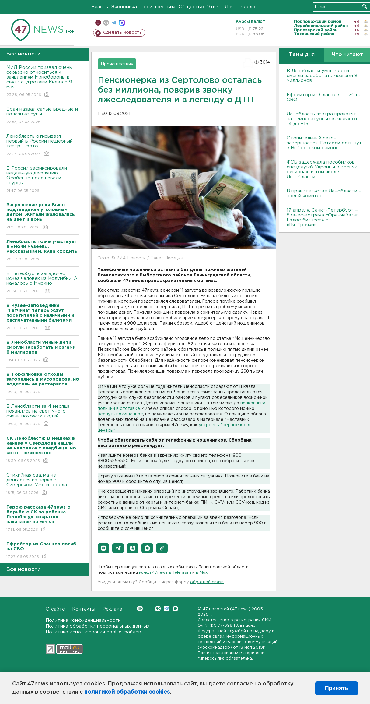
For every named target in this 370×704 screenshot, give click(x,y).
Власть (99, 7)
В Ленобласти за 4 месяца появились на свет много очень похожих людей (42, 415)
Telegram (166, 608)
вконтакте (106, 23)
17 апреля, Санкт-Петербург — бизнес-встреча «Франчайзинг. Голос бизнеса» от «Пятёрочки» (323, 217)
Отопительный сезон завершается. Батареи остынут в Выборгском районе (324, 143)
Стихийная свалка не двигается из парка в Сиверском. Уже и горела (42, 484)
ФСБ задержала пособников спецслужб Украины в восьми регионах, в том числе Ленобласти (322, 169)
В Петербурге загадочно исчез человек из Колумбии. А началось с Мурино (42, 283)
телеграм (114, 23)
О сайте (55, 609)
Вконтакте (140, 608)
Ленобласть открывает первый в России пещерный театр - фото (42, 145)
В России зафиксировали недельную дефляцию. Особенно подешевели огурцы (42, 179)
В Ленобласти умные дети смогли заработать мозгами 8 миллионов (322, 76)
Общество (191, 7)
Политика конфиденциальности (83, 620)
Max (175, 608)
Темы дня (302, 54)
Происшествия (157, 7)
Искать (364, 6)
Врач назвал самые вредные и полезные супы (42, 116)
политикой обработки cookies (127, 692)
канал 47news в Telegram (165, 572)
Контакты (83, 609)
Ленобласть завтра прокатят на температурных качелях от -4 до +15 (322, 119)
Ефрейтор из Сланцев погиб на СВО (324, 97)
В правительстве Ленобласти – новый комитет (324, 193)
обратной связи (207, 582)
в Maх (202, 572)
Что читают (347, 54)
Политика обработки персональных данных (98, 626)
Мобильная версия (98, 23)
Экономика (124, 7)
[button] (103, 548)
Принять (336, 688)
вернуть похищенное (120, 414)
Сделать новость (122, 32)
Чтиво (214, 7)
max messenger (122, 23)
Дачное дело (240, 7)
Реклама (112, 609)
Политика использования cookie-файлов (93, 632)
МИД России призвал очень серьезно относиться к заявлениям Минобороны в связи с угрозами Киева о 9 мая (42, 81)
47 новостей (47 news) (226, 609)
